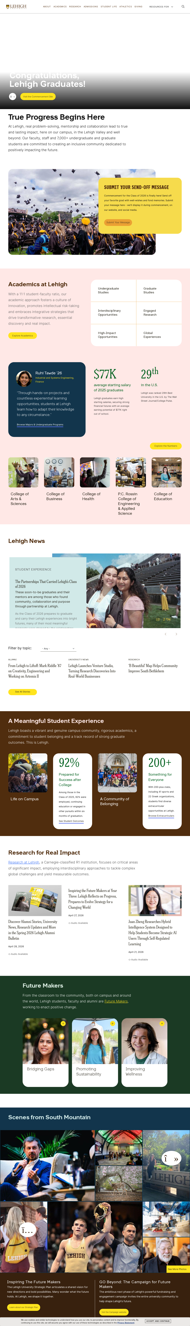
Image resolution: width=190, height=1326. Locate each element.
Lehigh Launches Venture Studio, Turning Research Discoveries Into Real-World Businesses (91, 671)
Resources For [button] (160, 6)
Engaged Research (150, 312)
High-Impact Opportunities (107, 335)
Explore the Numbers (166, 445)
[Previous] (164, 634)
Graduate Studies (150, 290)
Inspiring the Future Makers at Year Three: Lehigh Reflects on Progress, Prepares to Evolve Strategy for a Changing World (92, 898)
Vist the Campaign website (114, 1312)
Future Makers (116, 1001)
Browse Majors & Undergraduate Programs (40, 424)
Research (75, 6)
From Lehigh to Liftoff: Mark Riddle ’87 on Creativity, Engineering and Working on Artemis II (34, 671)
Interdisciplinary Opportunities (108, 312)
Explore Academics (22, 335)
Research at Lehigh (23, 862)
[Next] (175, 634)
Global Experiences (152, 335)
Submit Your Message (118, 222)
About (47, 6)
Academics (60, 6)
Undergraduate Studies (108, 290)
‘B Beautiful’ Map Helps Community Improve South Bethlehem (153, 668)
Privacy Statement (125, 1322)
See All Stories (22, 691)
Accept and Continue (158, 1321)
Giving (138, 6)
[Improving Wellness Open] (162, 1023)
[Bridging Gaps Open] (63, 1023)
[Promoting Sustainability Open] (112, 1023)
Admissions (91, 6)
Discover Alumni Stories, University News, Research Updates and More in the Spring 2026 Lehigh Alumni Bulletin (32, 930)
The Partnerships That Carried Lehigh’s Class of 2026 (46, 583)
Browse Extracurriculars (161, 815)
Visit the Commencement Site (38, 96)
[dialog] (95, 1321)
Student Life (109, 6)
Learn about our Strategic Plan (23, 1307)
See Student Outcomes (71, 821)
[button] (183, 6)
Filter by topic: (20, 648)
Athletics (125, 6)
